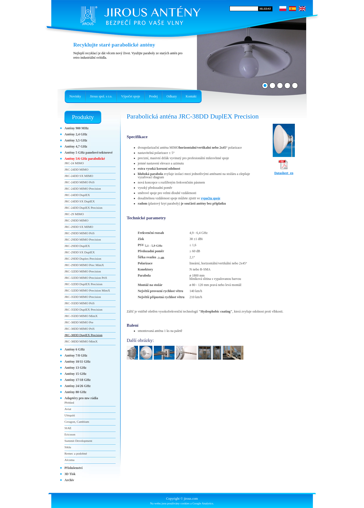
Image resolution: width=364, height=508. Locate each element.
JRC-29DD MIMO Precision (82, 239)
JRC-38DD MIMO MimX (81, 341)
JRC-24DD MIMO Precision (82, 188)
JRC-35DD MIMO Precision (82, 296)
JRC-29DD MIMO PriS (79, 233)
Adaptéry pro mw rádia (81, 398)
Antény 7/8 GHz (75, 355)
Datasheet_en (283, 171)
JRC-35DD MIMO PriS (79, 303)
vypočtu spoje (210, 198)
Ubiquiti (69, 415)
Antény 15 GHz (75, 373)
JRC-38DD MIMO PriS (79, 328)
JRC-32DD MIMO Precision (82, 271)
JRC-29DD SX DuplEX (79, 252)
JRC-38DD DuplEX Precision (83, 335)
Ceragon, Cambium (76, 421)
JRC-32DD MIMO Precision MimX (87, 290)
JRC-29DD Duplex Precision (82, 258)
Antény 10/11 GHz (77, 361)
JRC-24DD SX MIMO (78, 175)
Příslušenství (73, 468)
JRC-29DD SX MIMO (78, 226)
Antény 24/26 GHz (77, 386)
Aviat (67, 409)
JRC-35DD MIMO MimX (81, 316)
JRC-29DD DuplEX (77, 245)
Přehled (69, 402)
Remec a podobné (75, 453)
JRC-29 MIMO (74, 214)
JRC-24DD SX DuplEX (79, 201)
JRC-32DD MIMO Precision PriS (85, 277)
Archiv (69, 480)
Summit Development (78, 440)
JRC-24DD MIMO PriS (79, 182)
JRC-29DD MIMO (76, 220)
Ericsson (69, 434)
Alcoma (69, 459)
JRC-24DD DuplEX (77, 195)
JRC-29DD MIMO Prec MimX (84, 265)
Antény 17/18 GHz (77, 379)
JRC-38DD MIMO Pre (78, 322)
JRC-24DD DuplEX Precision (83, 207)
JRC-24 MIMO (74, 163)
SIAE (67, 428)
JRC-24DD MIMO (76, 169)
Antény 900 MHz (76, 128)
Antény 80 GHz (75, 392)
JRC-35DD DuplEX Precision (83, 309)
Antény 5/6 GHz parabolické (84, 158)
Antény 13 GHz (75, 367)
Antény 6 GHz (74, 349)
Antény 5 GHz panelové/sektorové (88, 152)
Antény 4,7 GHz (75, 146)
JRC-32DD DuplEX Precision (83, 284)
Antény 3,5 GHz (75, 140)
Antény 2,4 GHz (75, 134)
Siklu (67, 447)
